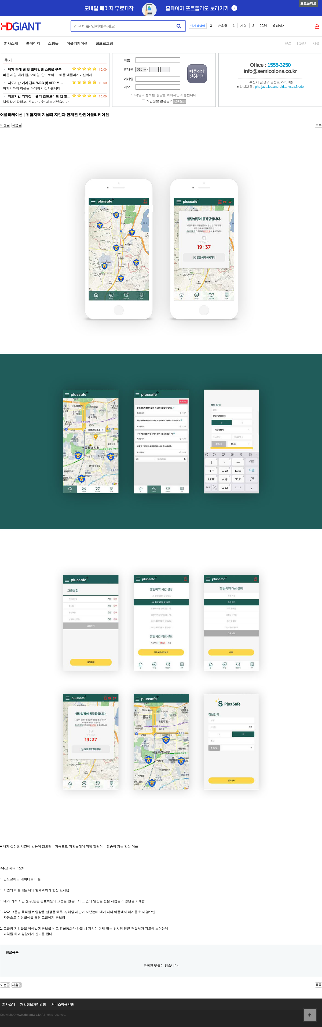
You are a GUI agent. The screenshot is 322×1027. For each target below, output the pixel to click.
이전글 (5, 125)
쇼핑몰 (53, 43)
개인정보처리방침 (33, 1004)
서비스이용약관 (62, 1004)
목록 (318, 125)
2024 (263, 26)
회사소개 (11, 43)
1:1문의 (302, 43)
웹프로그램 (104, 43)
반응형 (222, 26)
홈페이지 (279, 26)
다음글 (16, 125)
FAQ (288, 43)
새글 (316, 43)
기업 (243, 26)
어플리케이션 (77, 43)
